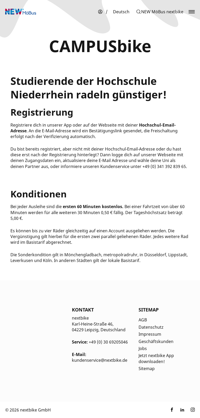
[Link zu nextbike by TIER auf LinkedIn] (182, 410)
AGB (143, 320)
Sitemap (147, 368)
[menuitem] (121, 12)
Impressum (150, 334)
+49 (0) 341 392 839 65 (164, 166)
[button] (159, 12)
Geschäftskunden (156, 341)
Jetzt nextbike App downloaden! (156, 358)
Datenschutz (151, 327)
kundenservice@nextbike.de (99, 360)
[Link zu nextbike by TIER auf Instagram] (193, 410)
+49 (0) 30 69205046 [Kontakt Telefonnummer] (108, 342)
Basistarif (35, 242)
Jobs (143, 348)
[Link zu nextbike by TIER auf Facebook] (172, 410)
